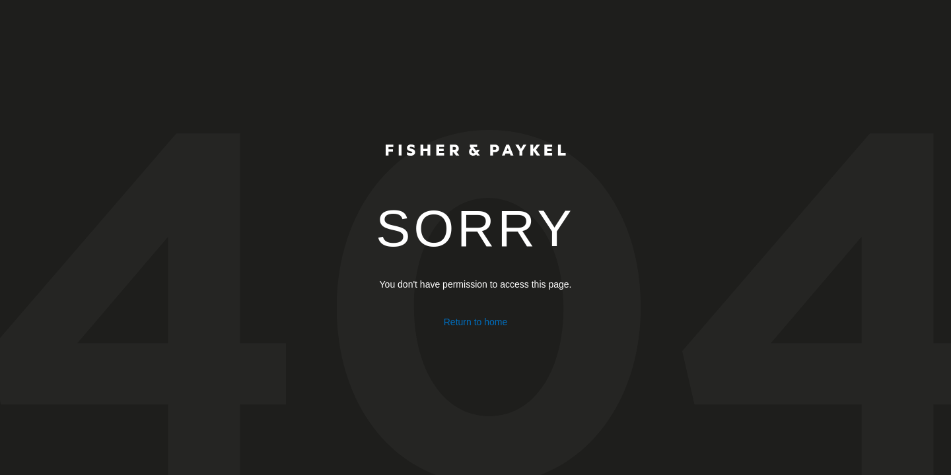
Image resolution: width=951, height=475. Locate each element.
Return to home (476, 322)
